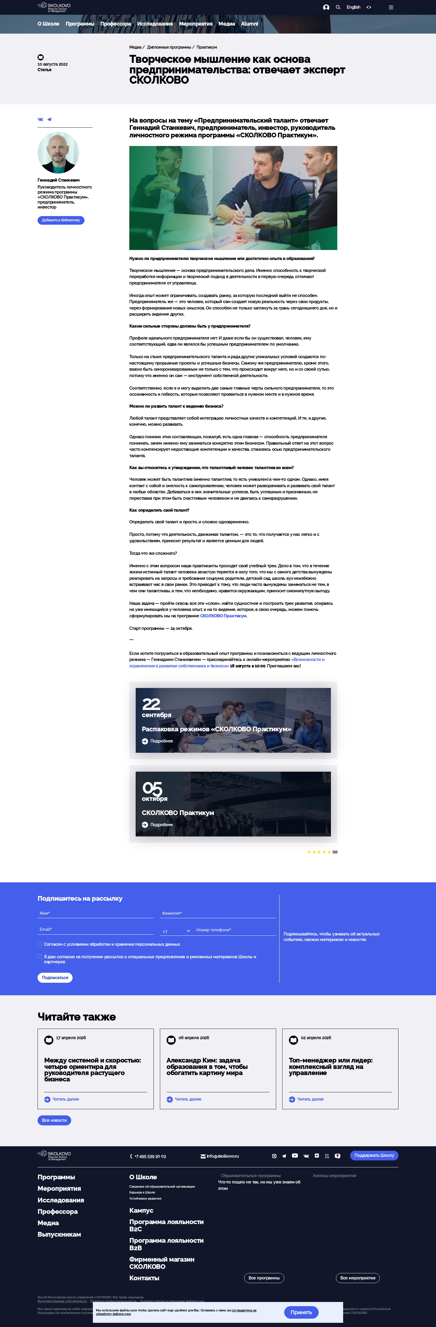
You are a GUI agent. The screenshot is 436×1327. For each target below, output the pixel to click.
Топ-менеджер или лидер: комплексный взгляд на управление (331, 1066)
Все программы (264, 1278)
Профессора (115, 24)
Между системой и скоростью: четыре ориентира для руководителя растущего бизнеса (92, 1069)
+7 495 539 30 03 (150, 1156)
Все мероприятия (357, 1278)
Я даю (150, 959)
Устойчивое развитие (145, 1198)
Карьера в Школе (142, 1192)
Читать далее (66, 1099)
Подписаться (55, 977)
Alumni (249, 24)
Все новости (54, 1120)
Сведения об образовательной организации (162, 1186)
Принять (301, 1312)
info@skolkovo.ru (223, 1156)
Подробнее (161, 741)
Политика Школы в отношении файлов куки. (172, 1301)
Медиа (227, 24)
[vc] (326, 1156)
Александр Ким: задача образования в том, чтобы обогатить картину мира (207, 1066)
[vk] (306, 1156)
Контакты (144, 1278)
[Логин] (329, 7)
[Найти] (338, 7)
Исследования (155, 24)
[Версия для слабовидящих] (368, 7)
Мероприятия (195, 24)
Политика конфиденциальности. (113, 1301)
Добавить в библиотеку (61, 220)
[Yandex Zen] (317, 1156)
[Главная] (58, 7)
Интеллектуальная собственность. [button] (62, 1301)
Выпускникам (59, 1234)
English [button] (353, 7)
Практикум (206, 47)
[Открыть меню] (391, 7)
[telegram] (284, 1156)
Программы (80, 24)
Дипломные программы (168, 47)
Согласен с (112, 944)
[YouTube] (295, 1156)
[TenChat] (337, 1156)
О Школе (48, 24)
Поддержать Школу (374, 1155)
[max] (274, 1156)
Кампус (141, 1210)
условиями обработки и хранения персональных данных (123, 944)
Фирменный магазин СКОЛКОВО (161, 1263)
